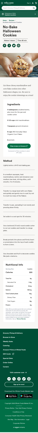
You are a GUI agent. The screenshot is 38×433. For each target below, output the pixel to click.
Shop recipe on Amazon (19, 146)
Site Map (10, 419)
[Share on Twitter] (14, 45)
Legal (27, 419)
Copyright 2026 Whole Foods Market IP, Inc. (19, 403)
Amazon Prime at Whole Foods (14, 350)
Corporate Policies (19, 423)
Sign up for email (18, 384)
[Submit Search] (34, 8)
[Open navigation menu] (2, 3)
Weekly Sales (8, 341)
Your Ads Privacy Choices (23, 408)
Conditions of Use (18, 412)
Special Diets (8, 358)
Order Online (8, 362)
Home (5, 20)
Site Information (19, 419)
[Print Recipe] (18, 45)
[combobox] (17, 8)
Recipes (11, 20)
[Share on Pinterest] (4, 45)
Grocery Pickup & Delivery (13, 333)
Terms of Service (21, 319)
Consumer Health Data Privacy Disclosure (18, 416)
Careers (6, 367)
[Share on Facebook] (9, 45)
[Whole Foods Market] (9, 3)
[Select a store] (19, 14)
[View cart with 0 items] (36, 3)
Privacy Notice (9, 408)
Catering (6, 345)
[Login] (30, 3)
